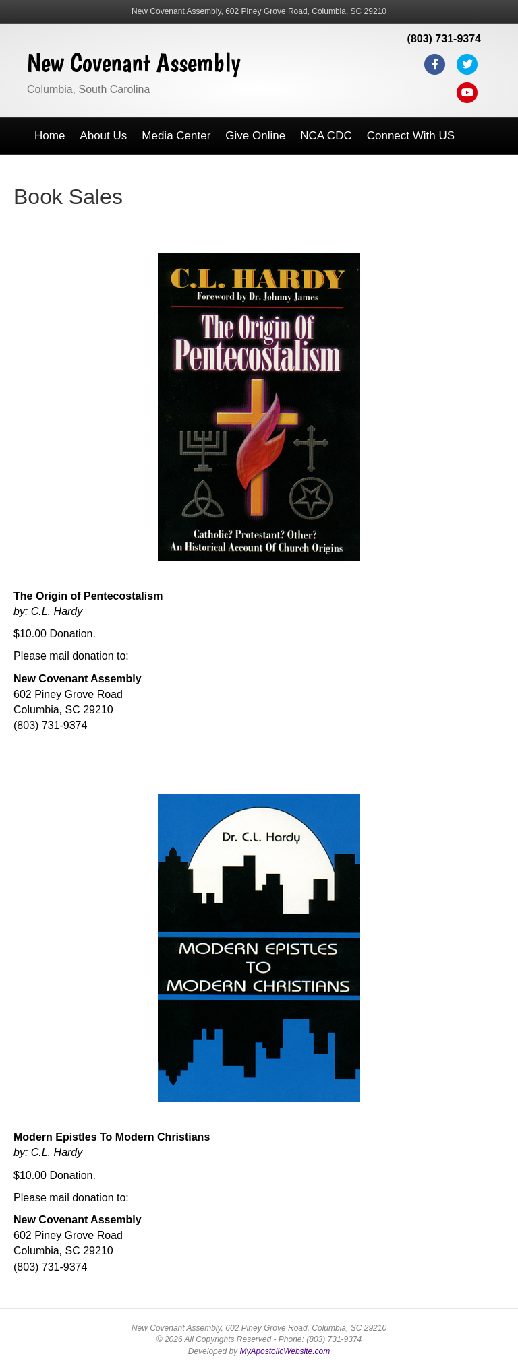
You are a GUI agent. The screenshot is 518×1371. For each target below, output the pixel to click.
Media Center (176, 135)
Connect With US (411, 135)
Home (49, 135)
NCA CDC (326, 135)
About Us (103, 135)
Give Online (255, 135)
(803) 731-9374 (444, 38)
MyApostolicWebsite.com (284, 1351)
